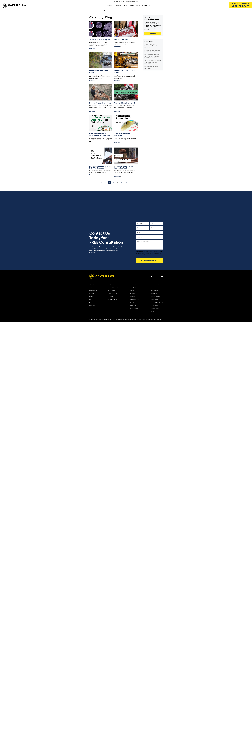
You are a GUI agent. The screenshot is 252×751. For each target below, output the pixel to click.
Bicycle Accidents (155, 308)
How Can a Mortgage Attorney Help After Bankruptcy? (100, 167)
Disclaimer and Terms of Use (138, 319)
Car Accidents (154, 289)
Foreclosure (133, 302)
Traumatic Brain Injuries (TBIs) (100, 40)
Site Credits (159, 319)
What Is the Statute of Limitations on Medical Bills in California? (151, 46)
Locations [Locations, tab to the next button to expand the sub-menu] (107, 5)
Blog (102, 10)
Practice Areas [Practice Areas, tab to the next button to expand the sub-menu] (116, 5)
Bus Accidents (154, 299)
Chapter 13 (132, 296)
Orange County (112, 289)
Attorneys (91, 293)
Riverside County (112, 293)
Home (90, 10)
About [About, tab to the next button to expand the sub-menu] (130, 5)
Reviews (91, 296)
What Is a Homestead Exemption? (122, 134)
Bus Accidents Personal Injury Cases (100, 71)
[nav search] (149, 5)
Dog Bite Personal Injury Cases (100, 103)
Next (127, 181)
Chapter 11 (132, 293)
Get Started (153, 33)
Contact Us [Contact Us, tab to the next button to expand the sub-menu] (143, 5)
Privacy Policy (128, 319)
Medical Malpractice (156, 296)
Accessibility (148, 319)
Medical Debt (133, 305)
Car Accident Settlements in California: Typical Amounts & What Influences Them (151, 56)
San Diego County (112, 299)
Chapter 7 (132, 289)
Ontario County (112, 296)
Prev (100, 181)
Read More (92, 48)
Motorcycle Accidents (156, 314)
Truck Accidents (155, 305)
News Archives (96, 10)
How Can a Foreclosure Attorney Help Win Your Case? (100, 134)
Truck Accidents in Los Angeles (125, 103)
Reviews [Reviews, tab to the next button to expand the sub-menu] (137, 5)
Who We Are (92, 286)
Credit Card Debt (134, 308)
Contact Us (92, 305)
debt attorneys (98, 250)
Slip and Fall (154, 293)
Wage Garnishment (135, 299)
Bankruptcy (133, 286)
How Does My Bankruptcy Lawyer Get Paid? (123, 167)
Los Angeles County (113, 286)
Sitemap (154, 319)
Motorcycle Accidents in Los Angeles (124, 71)
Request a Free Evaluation (149, 260)
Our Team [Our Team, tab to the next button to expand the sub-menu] (125, 5)
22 (121, 181)
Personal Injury (154, 286)
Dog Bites (153, 311)
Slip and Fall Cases (121, 40)
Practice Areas (93, 289)
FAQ (90, 302)
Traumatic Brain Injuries (157, 302)
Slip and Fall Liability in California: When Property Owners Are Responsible (152, 62)
